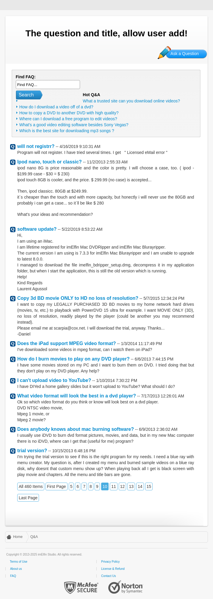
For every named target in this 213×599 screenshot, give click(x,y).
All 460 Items (31, 486)
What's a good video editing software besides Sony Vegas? (74, 124)
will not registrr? (35, 146)
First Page (56, 486)
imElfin (23, 4)
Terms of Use (18, 561)
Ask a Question (184, 53)
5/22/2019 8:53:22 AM (82, 229)
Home (18, 537)
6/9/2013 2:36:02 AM (158, 429)
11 (113, 486)
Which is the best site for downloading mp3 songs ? (66, 130)
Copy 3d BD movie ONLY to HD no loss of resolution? (77, 298)
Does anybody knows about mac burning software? (75, 429)
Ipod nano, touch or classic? (49, 161)
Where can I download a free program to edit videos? (68, 118)
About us (16, 568)
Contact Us (108, 576)
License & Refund (113, 568)
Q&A (34, 537)
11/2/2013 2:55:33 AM (107, 162)
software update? (37, 229)
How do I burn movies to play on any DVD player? (73, 358)
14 (140, 486)
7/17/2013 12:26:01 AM (162, 396)
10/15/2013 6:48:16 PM (74, 450)
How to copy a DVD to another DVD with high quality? (69, 112)
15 (149, 486)
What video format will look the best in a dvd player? (76, 395)
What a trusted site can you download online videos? (131, 101)
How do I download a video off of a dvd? (56, 106)
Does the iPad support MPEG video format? (66, 343)
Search (26, 94)
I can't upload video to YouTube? (54, 380)
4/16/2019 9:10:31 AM (79, 146)
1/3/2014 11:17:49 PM (141, 343)
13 (131, 486)
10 (105, 486)
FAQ (13, 576)
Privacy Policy (110, 561)
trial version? (32, 450)
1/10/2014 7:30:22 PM (116, 380)
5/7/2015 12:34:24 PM (163, 298)
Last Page (28, 497)
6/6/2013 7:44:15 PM (154, 359)
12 (122, 486)
